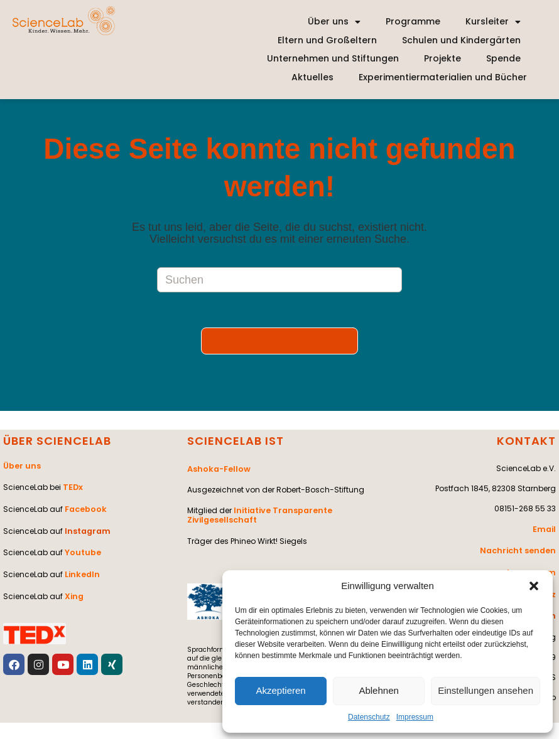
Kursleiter (493, 22)
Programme (413, 21)
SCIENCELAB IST (235, 443)
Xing (73, 588)
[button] (534, 586)
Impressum (414, 717)
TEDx (72, 487)
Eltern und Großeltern (327, 40)
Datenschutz (369, 717)
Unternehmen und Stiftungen (333, 58)
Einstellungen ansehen (485, 690)
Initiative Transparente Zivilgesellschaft (257, 515)
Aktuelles (312, 77)
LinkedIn (81, 568)
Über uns (334, 22)
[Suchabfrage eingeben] (279, 279)
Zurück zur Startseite (279, 343)
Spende (503, 58)
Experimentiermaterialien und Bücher (443, 77)
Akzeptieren (280, 690)
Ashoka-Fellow (217, 470)
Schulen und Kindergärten (461, 40)
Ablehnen (378, 690)
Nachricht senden (520, 551)
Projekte (442, 58)
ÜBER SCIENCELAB (57, 443)
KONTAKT (526, 443)
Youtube (82, 548)
